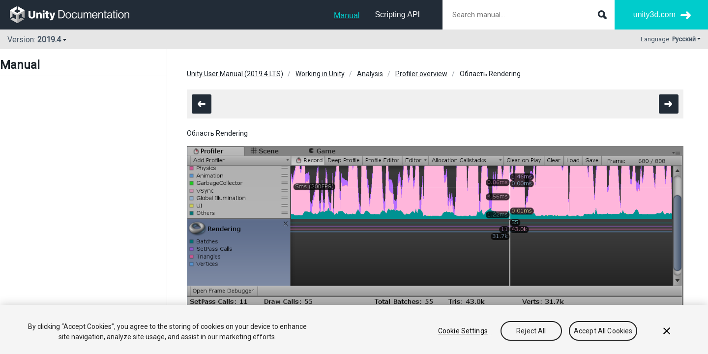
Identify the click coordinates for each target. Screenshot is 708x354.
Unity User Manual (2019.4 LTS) (235, 74)
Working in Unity (320, 74)
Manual (346, 15)
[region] (354, 329)
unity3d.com (654, 14)
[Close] (667, 331)
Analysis (370, 74)
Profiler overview (421, 74)
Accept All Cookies (603, 331)
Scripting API (397, 14)
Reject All (531, 331)
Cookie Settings (463, 331)
